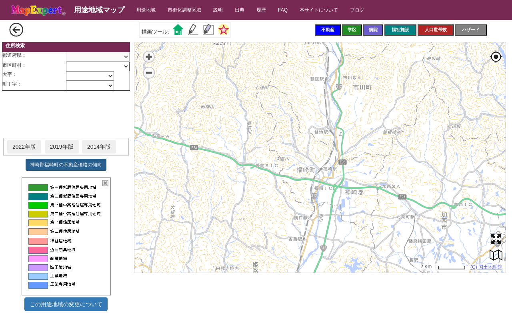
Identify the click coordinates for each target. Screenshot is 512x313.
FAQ (283, 10)
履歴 (261, 10)
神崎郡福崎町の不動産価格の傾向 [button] (66, 164)
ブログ (357, 10)
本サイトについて (319, 10)
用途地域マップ (99, 10)
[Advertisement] (66, 115)
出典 (239, 10)
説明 (218, 10)
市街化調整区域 (184, 10)
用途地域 (146, 10)
